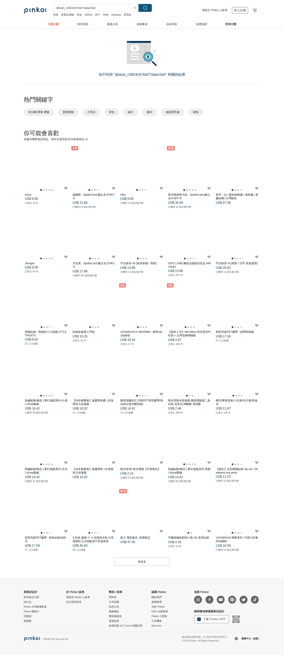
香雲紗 (127, 14)
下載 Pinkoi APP (211, 619)
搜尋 (145, 8)
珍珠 (55, 14)
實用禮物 (68, 112)
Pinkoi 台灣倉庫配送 (35, 606)
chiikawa (116, 14)
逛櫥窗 (27, 621)
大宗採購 (114, 602)
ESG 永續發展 (159, 611)
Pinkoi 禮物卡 (31, 611)
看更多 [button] (142, 561)
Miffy (105, 14)
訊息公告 (114, 606)
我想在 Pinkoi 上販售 (215, 10)
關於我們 (156, 597)
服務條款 (114, 611)
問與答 (113, 597)
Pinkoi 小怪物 (159, 616)
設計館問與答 (74, 602)
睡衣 (149, 112)
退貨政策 (114, 621)
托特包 (88, 14)
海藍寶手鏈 (172, 112)
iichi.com (156, 625)
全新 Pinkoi (157, 606)
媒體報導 (156, 602)
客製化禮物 (67, 14)
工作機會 (156, 621)
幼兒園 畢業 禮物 (38, 112)
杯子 (97, 14)
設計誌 (27, 602)
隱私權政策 (115, 616)
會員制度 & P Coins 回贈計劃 (125, 625)
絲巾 (130, 112)
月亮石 (91, 112)
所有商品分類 (31, 597)
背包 (79, 14)
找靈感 (27, 616)
